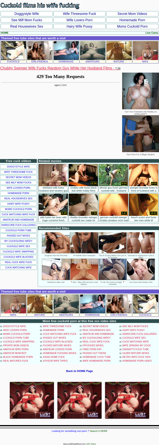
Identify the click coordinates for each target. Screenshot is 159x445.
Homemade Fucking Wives (59, 353)
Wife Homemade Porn (96, 361)
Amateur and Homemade (18, 220)
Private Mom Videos (16, 345)
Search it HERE (98, 431)
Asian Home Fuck (54, 357)
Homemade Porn (132, 20)
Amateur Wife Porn (15, 349)
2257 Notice (91, 444)
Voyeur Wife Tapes (55, 361)
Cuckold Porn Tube (18, 230)
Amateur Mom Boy (15, 353)
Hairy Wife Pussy (79, 26)
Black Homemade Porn (18, 357)
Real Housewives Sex (26, 26)
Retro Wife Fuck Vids (136, 357)
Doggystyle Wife (26, 14)
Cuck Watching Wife (18, 267)
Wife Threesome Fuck (79, 14)
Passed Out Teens (94, 353)
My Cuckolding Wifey (18, 241)
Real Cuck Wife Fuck (18, 262)
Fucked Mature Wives (57, 345)
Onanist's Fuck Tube (135, 349)
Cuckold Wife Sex (18, 246)
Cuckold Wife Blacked (18, 257)
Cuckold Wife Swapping (18, 251)
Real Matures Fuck (15, 361)
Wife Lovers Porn (79, 20)
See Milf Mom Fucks (26, 20)
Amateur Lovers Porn (57, 349)
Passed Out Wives (18, 235)
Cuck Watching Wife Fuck (18, 214)
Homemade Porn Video (137, 361)
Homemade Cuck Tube (97, 357)
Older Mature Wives (135, 353)
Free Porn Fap (92, 349)
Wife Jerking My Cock (136, 345)
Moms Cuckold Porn (132, 26)
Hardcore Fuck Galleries (18, 225)
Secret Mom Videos (132, 14)
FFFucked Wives (93, 345)
